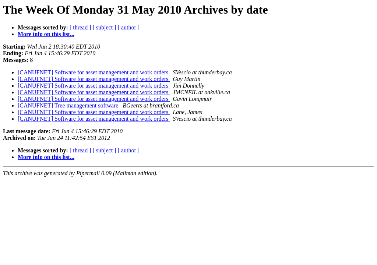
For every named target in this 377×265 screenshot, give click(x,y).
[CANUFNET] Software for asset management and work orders (94, 72)
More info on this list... (46, 34)
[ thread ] (80, 27)
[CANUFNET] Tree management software (69, 105)
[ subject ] (104, 27)
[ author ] (129, 27)
